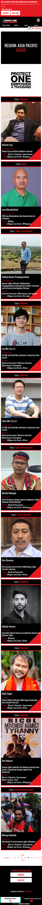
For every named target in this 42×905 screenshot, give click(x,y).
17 (35, 858)
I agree (6, 13)
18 (38, 858)
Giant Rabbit (27, 891)
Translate (37, 28)
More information (7, 9)
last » (23, 860)
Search (36, 25)
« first (22, 855)
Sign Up (21, 880)
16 (31, 858)
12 (18, 858)
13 (22, 858)
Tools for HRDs (6, 25)
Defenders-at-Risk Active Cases (31, 899)
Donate (16, 25)
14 (25, 858)
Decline (15, 13)
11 (15, 858)
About (26, 25)
